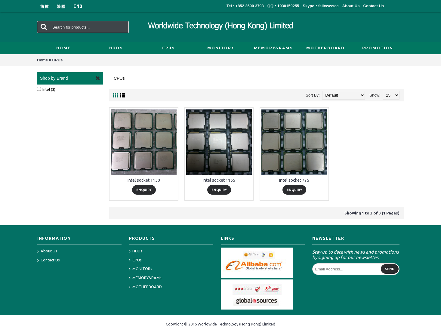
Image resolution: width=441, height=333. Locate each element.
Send (389, 269)
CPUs (57, 60)
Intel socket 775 (294, 180)
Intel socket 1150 (144, 180)
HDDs (135, 251)
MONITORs (140, 269)
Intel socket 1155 (219, 180)
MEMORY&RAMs (145, 278)
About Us (47, 251)
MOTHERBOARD (145, 287)
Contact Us (48, 260)
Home (42, 60)
